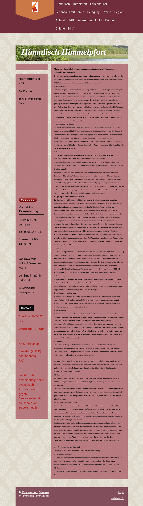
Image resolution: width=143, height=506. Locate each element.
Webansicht (117, 498)
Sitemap (44, 492)
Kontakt (26, 308)
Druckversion (28, 492)
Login (121, 492)
